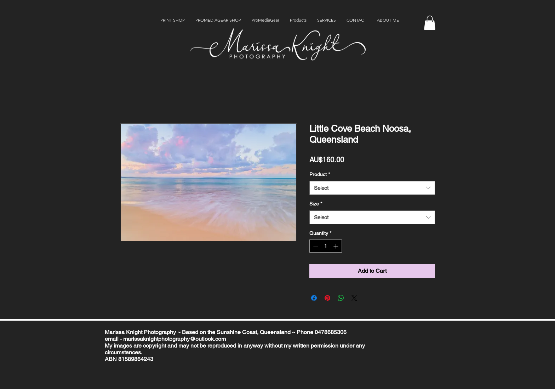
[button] (430, 23)
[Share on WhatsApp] (341, 298)
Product (319, 174)
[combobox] (372, 188)
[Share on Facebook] (314, 298)
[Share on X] (354, 298)
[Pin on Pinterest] (327, 298)
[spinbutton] (325, 246)
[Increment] (336, 246)
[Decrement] (314, 246)
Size (315, 204)
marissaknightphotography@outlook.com (174, 339)
